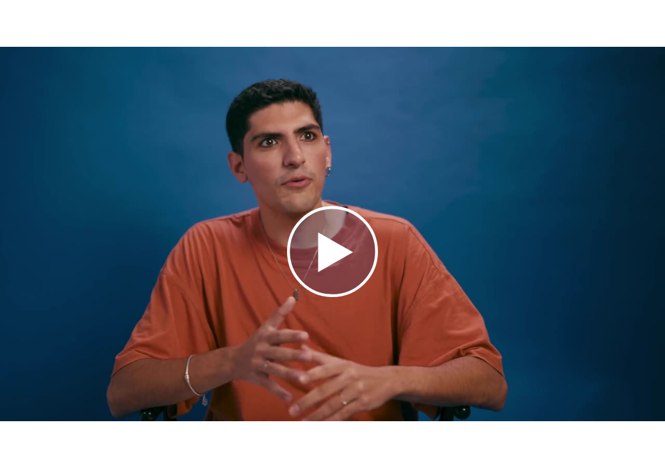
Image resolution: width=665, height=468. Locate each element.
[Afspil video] (332, 294)
